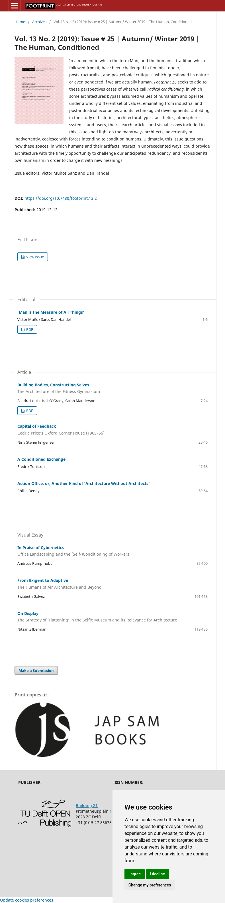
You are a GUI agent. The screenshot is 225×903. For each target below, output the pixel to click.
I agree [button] (134, 874)
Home (20, 21)
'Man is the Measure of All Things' (50, 312)
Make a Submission (36, 670)
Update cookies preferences (26, 900)
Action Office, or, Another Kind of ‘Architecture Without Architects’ (83, 483)
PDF (29, 329)
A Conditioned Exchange (41, 459)
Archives (39, 21)
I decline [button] (157, 874)
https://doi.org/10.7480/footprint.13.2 (60, 198)
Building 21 (87, 805)
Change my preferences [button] (149, 885)
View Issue (34, 256)
